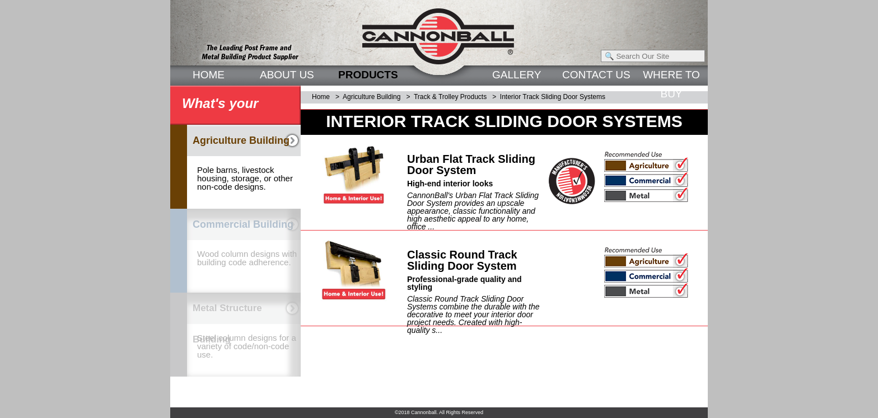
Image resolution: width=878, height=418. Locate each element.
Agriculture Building (371, 97)
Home (321, 97)
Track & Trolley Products (450, 97)
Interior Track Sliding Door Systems (552, 97)
